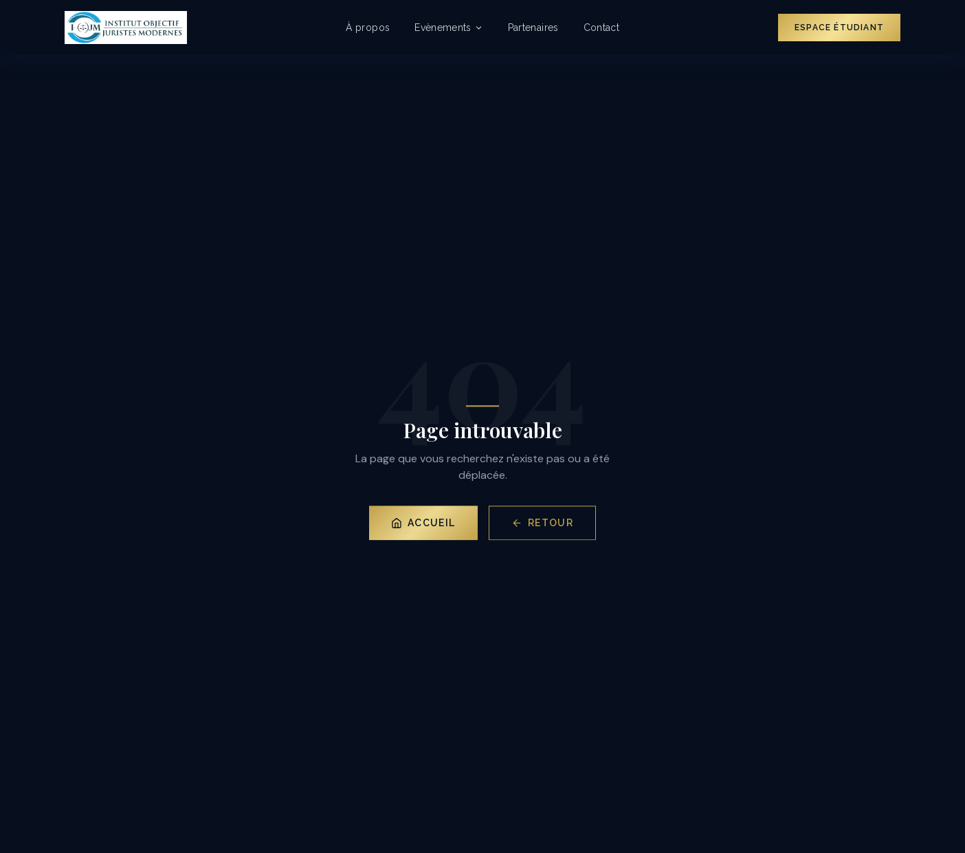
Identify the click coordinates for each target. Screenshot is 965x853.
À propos (368, 27)
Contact (601, 27)
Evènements (448, 27)
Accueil (423, 524)
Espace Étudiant (839, 27)
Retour (542, 524)
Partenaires (533, 27)
